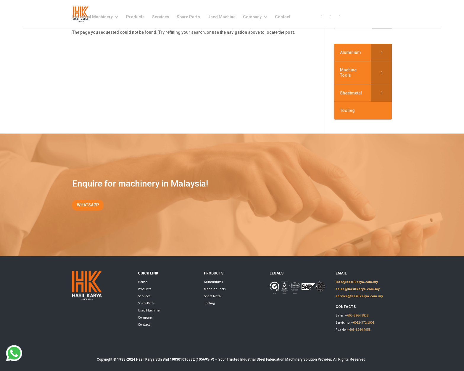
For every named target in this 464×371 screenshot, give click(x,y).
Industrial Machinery (92, 17)
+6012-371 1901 (362, 322)
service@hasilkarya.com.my (359, 296)
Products (135, 17)
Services (160, 17)
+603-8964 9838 (356, 315)
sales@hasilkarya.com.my (358, 289)
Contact (283, 17)
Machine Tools (214, 289)
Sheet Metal (213, 296)
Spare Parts (188, 17)
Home (142, 282)
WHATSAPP (88, 205)
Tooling (209, 303)
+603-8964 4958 (358, 329)
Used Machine (221, 17)
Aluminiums (213, 282)
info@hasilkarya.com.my (357, 282)
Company (252, 17)
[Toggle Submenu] (381, 52)
